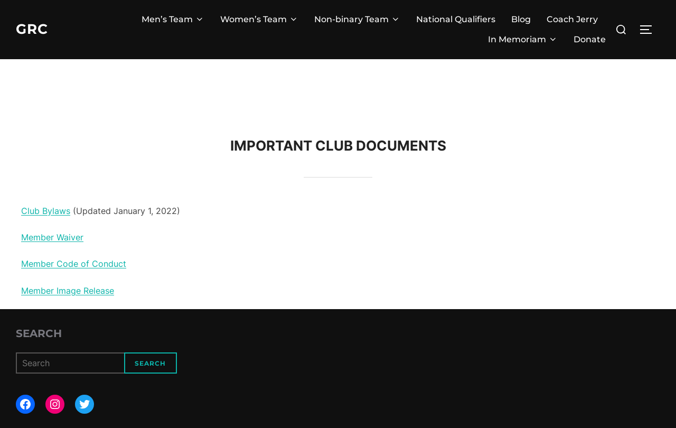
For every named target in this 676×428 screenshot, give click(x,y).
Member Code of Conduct (73, 263)
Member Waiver (52, 237)
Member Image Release (67, 290)
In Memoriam (523, 39)
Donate (590, 39)
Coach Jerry (572, 19)
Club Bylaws (45, 211)
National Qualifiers (455, 19)
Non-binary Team (357, 19)
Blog (521, 19)
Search (39, 333)
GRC (32, 29)
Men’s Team (173, 19)
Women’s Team (259, 19)
